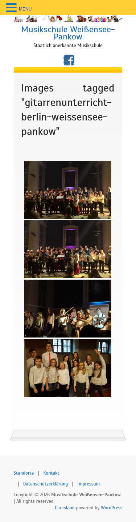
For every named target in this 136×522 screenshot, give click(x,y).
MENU (25, 9)
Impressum (89, 484)
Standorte (24, 473)
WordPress (111, 508)
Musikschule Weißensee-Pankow (68, 33)
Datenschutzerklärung (45, 484)
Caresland (65, 508)
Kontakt (51, 473)
